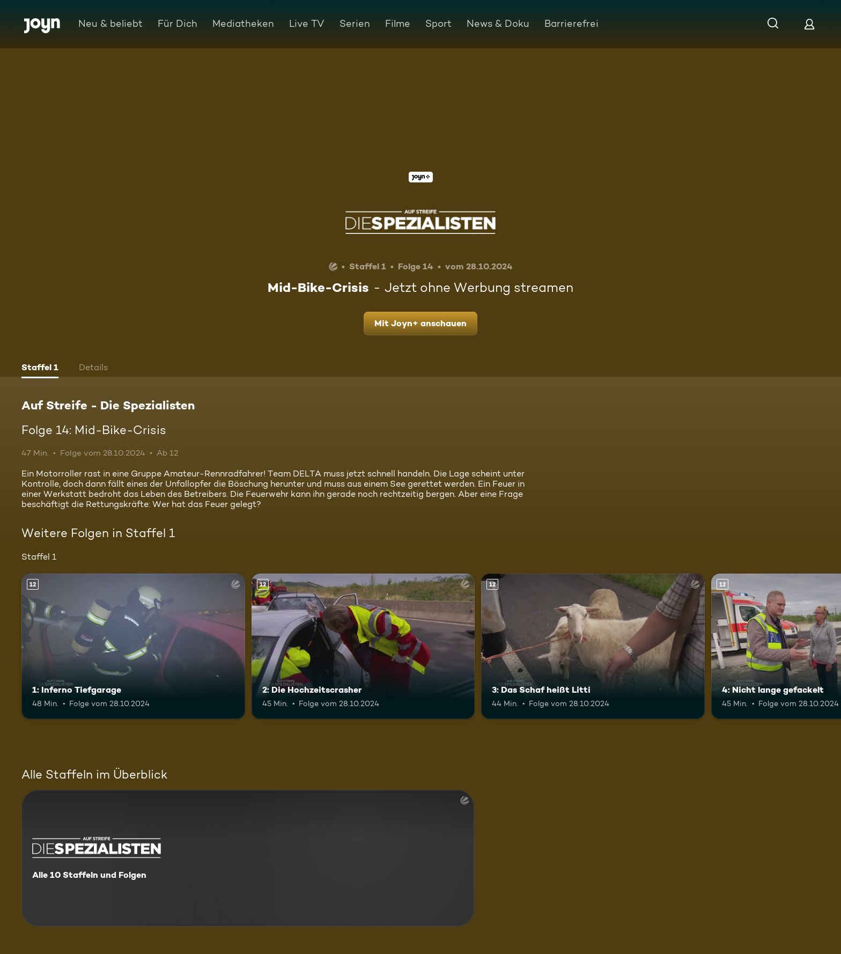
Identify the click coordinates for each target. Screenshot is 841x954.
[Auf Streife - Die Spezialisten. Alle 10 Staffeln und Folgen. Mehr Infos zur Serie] (247, 858)
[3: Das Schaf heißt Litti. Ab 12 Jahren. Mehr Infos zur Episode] (593, 646)
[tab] (40, 368)
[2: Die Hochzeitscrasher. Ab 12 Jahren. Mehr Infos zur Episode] (363, 646)
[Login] (809, 23)
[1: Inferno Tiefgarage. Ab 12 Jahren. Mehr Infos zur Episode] (133, 646)
